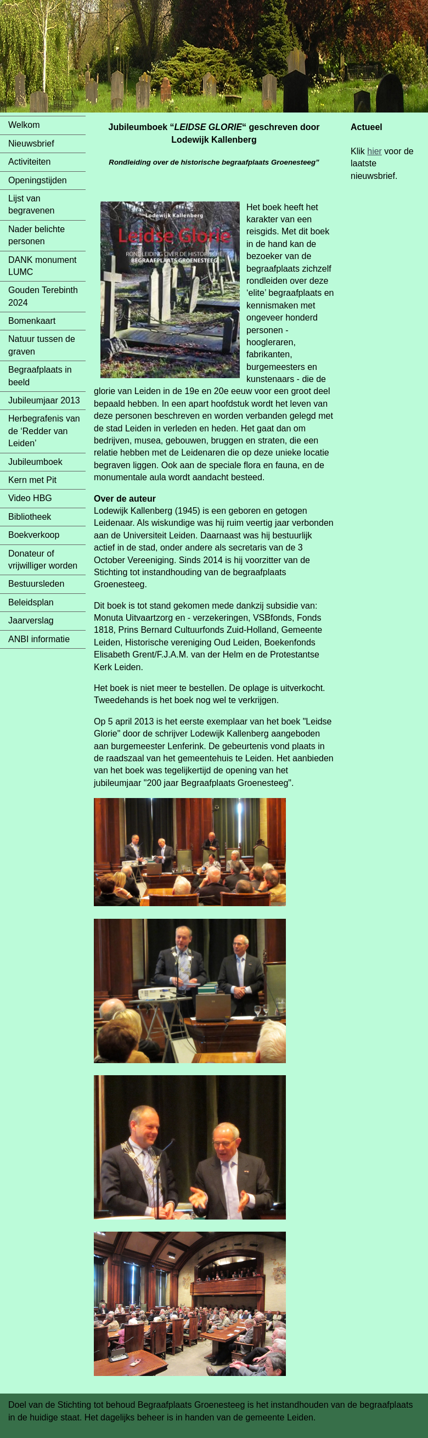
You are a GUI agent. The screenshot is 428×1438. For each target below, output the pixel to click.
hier (374, 151)
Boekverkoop (33, 535)
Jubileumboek (35, 462)
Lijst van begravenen (31, 204)
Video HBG (30, 498)
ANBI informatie (39, 639)
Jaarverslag (31, 620)
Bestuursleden (36, 583)
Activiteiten (29, 161)
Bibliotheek (29, 516)
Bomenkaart (31, 320)
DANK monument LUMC (42, 266)
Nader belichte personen (36, 235)
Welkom (24, 125)
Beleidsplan (31, 602)
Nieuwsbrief (31, 143)
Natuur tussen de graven (41, 345)
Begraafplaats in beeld (40, 375)
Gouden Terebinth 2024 (43, 296)
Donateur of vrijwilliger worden (42, 559)
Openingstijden (37, 180)
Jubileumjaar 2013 (44, 400)
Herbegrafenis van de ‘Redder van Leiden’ (44, 431)
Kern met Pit (32, 480)
